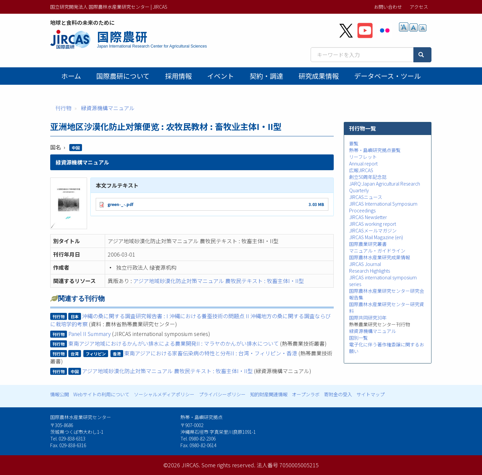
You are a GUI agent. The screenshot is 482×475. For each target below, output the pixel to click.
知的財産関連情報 (269, 394)
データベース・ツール (387, 76)
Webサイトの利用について (101, 394)
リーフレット (363, 156)
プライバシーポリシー (222, 394)
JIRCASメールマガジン (373, 230)
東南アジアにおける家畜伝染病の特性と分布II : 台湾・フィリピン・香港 (210, 353)
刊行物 (63, 108)
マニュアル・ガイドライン (377, 250)
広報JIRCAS (361, 170)
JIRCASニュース (365, 197)
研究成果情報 (319, 76)
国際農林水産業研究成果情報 (379, 257)
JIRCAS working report (372, 223)
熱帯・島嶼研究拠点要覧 (375, 150)
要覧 (353, 143)
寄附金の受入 (338, 394)
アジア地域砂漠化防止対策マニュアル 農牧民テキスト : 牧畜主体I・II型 (218, 281)
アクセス (419, 6)
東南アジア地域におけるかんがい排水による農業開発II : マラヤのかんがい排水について (173, 343)
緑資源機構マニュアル (108, 108)
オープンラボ (306, 394)
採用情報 (178, 76)
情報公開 (59, 394)
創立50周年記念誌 (368, 177)
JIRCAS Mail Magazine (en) (376, 237)
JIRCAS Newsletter (368, 217)
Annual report (363, 163)
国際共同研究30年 (368, 317)
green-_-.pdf (120, 204)
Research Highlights (369, 270)
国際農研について (123, 76)
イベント (220, 76)
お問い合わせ (388, 6)
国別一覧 (358, 337)
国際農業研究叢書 (368, 244)
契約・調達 (266, 76)
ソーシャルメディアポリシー (164, 394)
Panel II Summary (89, 334)
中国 (76, 147)
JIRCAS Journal (365, 264)
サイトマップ (370, 394)
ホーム (71, 76)
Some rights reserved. (228, 465)
